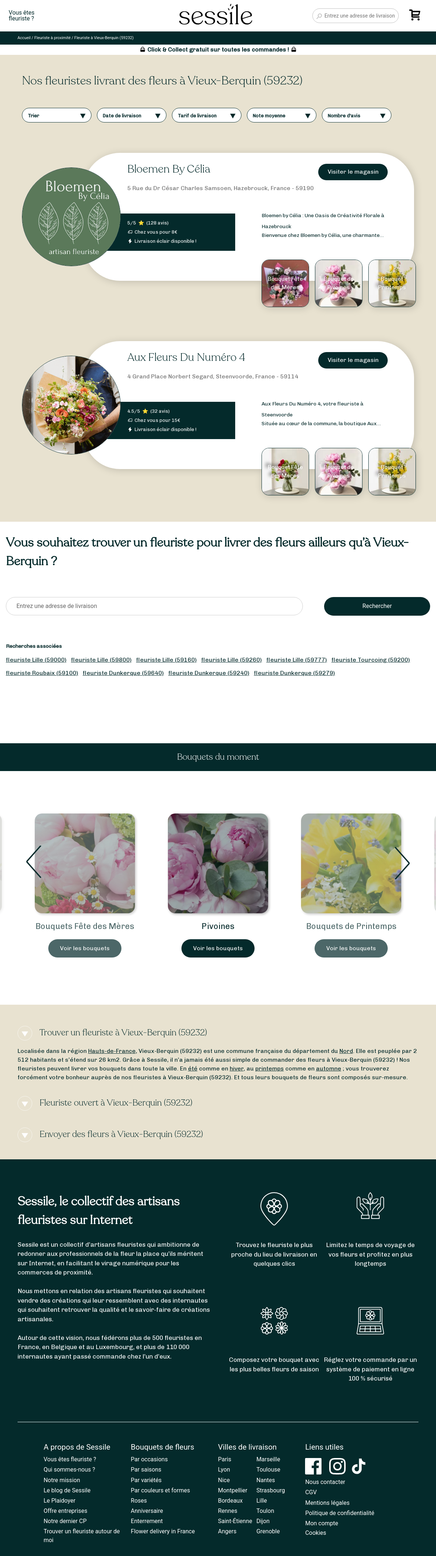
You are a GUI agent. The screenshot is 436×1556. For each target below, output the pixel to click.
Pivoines (218, 926)
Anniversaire (147, 1510)
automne (328, 1068)
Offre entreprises (65, 1510)
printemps (269, 1068)
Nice (224, 1480)
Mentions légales (327, 1502)
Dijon (263, 1521)
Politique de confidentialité (339, 1513)
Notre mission (62, 1480)
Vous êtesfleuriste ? (21, 16)
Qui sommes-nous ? (69, 1469)
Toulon (265, 1510)
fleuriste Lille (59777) (296, 659)
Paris (224, 1459)
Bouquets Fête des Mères (84, 926)
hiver (237, 1068)
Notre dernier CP (65, 1521)
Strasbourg (270, 1490)
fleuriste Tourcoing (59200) (370, 659)
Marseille (268, 1459)
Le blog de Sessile (67, 1490)
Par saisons (146, 1469)
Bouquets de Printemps (351, 926)
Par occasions (149, 1459)
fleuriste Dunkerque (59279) (294, 672)
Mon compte (321, 1523)
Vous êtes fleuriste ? (70, 1459)
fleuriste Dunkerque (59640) (123, 672)
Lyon (224, 1469)
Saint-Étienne (235, 1521)
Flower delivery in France (163, 1531)
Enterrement (147, 1521)
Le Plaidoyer (59, 1500)
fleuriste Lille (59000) (36, 659)
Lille (261, 1500)
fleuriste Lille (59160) (166, 659)
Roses (139, 1500)
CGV (311, 1492)
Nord (346, 1050)
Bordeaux (230, 1500)
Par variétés (146, 1480)
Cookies (315, 1532)
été (193, 1068)
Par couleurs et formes (160, 1490)
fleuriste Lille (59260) (231, 659)
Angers (227, 1531)
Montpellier (232, 1490)
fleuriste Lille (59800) (101, 659)
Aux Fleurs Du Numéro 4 (186, 357)
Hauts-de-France (112, 1050)
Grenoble (268, 1531)
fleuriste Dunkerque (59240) (208, 672)
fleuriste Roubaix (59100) (42, 672)
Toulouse (268, 1469)
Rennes (227, 1510)
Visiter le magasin (353, 171)
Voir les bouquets (85, 948)
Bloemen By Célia (168, 169)
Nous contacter (325, 1481)
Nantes (265, 1480)
